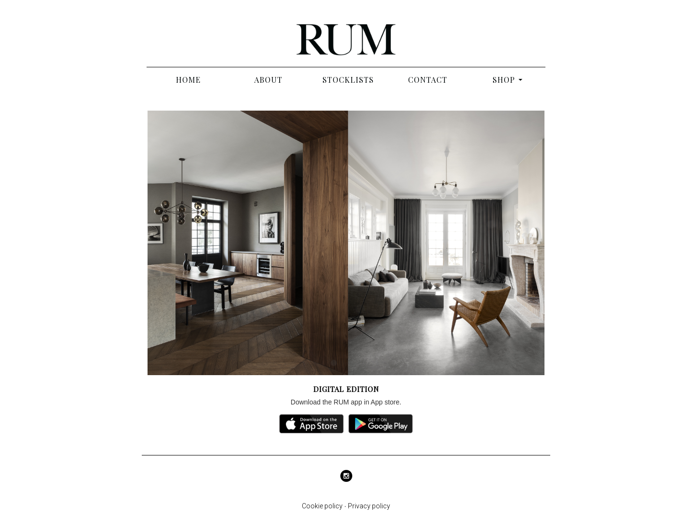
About (268, 80)
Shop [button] (504, 80)
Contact (427, 80)
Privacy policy (369, 506)
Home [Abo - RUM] (188, 80)
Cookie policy (322, 506)
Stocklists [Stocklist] (348, 80)
